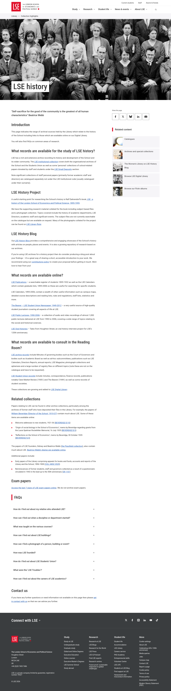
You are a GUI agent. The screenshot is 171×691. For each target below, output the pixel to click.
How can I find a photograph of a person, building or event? (54, 544)
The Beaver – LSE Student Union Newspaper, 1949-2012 (36, 305)
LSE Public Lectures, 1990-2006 (25, 315)
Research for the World (97, 648)
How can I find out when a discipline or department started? (54, 518)
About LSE (141, 9)
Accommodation (120, 645)
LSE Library (118, 648)
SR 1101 (66, 472)
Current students (127, 3)
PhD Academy (119, 655)
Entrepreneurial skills (121, 658)
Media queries (144, 653)
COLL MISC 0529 (52, 464)
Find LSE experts (95, 658)
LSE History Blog (22, 240)
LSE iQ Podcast (94, 655)
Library (14, 16)
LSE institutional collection (46, 161)
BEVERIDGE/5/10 (62, 423)
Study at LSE (68, 641)
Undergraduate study (71, 645)
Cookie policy (144, 670)
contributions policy (40, 262)
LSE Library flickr (33, 224)
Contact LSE (143, 663)
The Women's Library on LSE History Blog (140, 166)
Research (89, 9)
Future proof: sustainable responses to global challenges (98, 667)
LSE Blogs (92, 645)
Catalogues (129, 139)
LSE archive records (20, 355)
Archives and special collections (138, 151)
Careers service (120, 651)
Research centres (95, 661)
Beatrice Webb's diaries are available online (46, 450)
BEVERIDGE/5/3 (69, 430)
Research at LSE (95, 641)
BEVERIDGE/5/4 (22, 438)
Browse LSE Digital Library (136, 176)
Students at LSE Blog (122, 668)
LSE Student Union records (23, 376)
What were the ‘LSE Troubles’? (54, 570)
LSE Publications (18, 282)
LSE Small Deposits (63, 169)
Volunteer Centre (120, 661)
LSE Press (93, 651)
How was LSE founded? (54, 552)
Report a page (144, 667)
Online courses (69, 658)
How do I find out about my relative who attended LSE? (54, 509)
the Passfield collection (72, 446)
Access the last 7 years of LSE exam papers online (33, 488)
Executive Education (71, 655)
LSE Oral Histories (19, 329)
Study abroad (69, 668)
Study (76, 9)
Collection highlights (29, 16)
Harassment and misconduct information (123, 676)
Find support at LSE (121, 671)
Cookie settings (145, 641)
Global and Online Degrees (73, 651)
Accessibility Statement (148, 680)
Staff (140, 3)
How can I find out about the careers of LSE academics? (54, 578)
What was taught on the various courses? (54, 526)
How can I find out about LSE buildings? (54, 535)
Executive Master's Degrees (74, 661)
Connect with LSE (25, 620)
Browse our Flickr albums (135, 188)
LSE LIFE (117, 665)
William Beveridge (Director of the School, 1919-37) (34, 413)
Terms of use (144, 673)
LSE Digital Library (59, 389)
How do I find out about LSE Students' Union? (54, 561)
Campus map (144, 660)
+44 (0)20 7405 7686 (19, 666)
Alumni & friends (152, 3)
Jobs (141, 657)
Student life (105, 9)
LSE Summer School (71, 665)
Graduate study (69, 648)
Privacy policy (144, 677)
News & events (123, 9)
